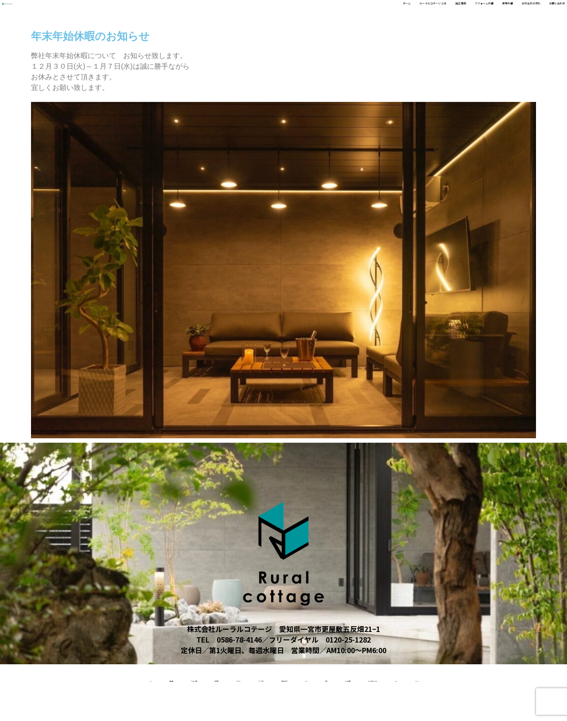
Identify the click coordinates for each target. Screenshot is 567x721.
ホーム (227, 13)
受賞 (464, 678)
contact (349, 707)
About (427, 678)
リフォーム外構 (391, 13)
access (302, 707)
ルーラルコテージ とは (283, 13)
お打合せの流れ (486, 13)
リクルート (251, 678)
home (46, 678)
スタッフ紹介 (308, 678)
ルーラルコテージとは (237, 707)
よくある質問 (510, 678)
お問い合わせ (541, 13)
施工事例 (343, 13)
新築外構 (438, 13)
